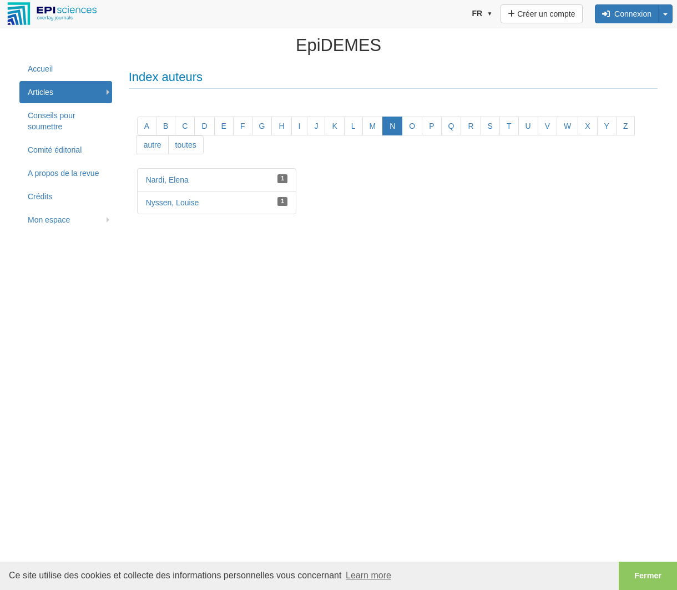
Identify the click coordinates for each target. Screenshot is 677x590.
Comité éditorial (55, 149)
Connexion (626, 13)
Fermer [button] (647, 575)
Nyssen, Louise (172, 202)
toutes (185, 144)
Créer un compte (541, 13)
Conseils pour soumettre (51, 121)
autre (152, 144)
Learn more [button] (368, 575)
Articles (40, 92)
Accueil (40, 68)
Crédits (40, 196)
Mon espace (49, 219)
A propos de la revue (63, 173)
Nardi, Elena (167, 179)
